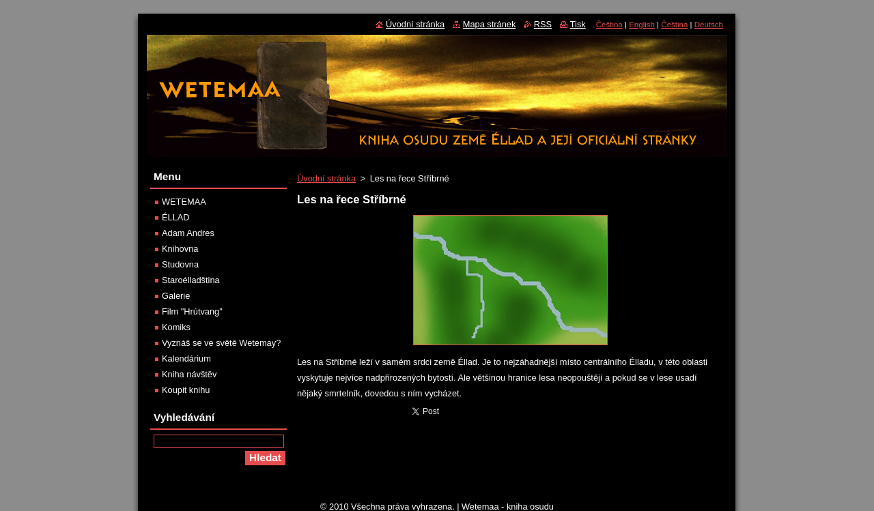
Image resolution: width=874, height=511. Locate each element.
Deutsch (708, 24)
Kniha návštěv (189, 374)
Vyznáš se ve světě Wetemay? (221, 343)
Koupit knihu (186, 390)
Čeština (609, 24)
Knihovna (180, 249)
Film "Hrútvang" (192, 311)
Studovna (180, 264)
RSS (543, 24)
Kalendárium (186, 358)
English (642, 24)
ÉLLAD (176, 217)
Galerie (176, 296)
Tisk (578, 24)
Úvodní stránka (326, 178)
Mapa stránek (489, 24)
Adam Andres (188, 233)
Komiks (176, 327)
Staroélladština (191, 280)
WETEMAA (184, 201)
